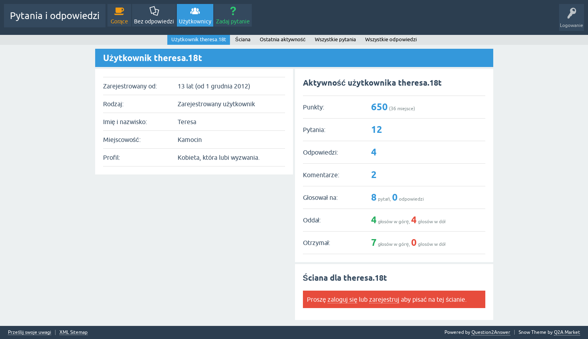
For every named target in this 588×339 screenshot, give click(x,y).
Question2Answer (490, 332)
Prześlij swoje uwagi (29, 332)
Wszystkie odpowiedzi (391, 39)
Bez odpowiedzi (154, 21)
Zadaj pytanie (233, 21)
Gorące (119, 21)
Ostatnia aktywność (283, 39)
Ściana (243, 39)
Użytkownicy (195, 21)
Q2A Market (567, 332)
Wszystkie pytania (335, 39)
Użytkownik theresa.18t (198, 39)
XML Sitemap (73, 332)
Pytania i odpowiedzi (55, 15)
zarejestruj (384, 299)
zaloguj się (342, 299)
